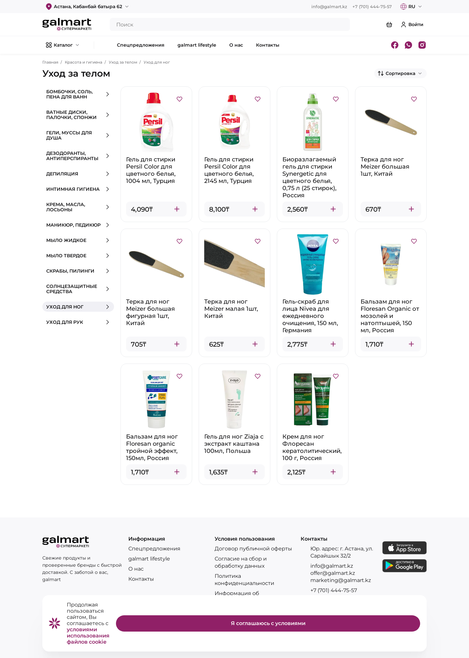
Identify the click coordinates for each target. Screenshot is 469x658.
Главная (50, 62)
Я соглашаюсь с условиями (268, 623)
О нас (136, 569)
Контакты (141, 579)
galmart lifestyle (149, 559)
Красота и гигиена (83, 62)
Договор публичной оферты (253, 549)
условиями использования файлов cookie (88, 635)
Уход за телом (123, 62)
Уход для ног (157, 62)
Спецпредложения (154, 549)
